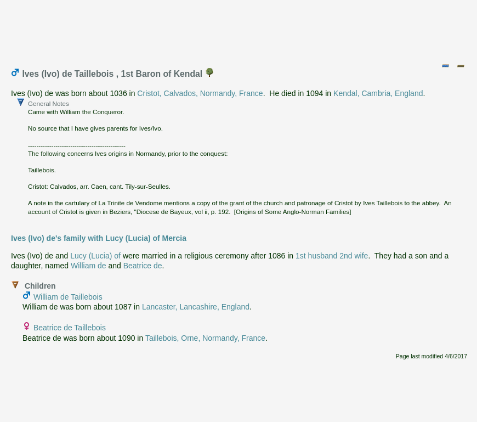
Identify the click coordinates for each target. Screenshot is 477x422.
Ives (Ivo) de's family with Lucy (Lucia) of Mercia (98, 238)
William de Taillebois (68, 296)
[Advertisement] (239, 29)
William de (88, 265)
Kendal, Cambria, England (378, 93)
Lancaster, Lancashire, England (195, 306)
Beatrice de (142, 265)
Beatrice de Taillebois (69, 327)
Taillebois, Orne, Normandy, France (205, 338)
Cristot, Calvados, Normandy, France (200, 93)
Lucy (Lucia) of (95, 255)
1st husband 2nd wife (332, 255)
